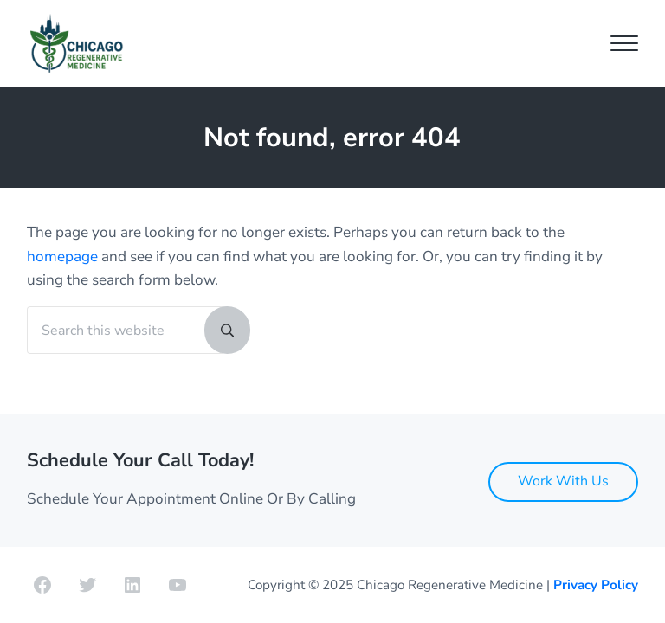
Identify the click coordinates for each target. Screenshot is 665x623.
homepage (62, 257)
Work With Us (563, 481)
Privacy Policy (595, 585)
